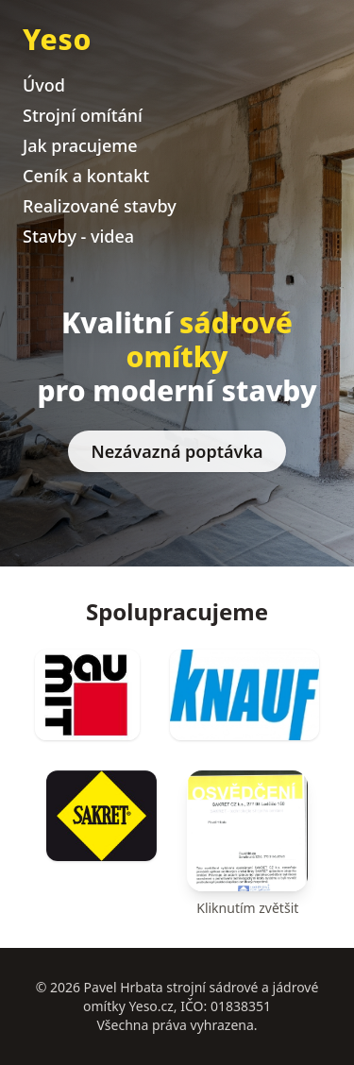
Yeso (57, 39)
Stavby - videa (78, 236)
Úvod (44, 85)
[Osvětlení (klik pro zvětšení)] (247, 844)
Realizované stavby (100, 205)
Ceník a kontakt (86, 175)
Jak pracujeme (80, 145)
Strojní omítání (83, 115)
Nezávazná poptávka (176, 451)
